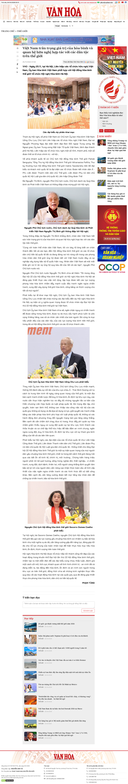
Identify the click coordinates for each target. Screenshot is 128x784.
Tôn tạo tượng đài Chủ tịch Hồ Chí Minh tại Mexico (57, 684)
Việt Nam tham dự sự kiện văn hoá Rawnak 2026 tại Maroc (60, 708)
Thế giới (57, 26)
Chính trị (9, 21)
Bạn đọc (110, 21)
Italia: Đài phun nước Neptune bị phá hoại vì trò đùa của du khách (63, 636)
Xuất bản (28, 21)
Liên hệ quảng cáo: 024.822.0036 (54, 778)
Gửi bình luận (88, 611)
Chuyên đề (95, 21)
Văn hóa (15, 21)
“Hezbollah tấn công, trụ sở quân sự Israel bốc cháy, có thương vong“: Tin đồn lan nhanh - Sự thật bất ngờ (64, 697)
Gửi (101, 131)
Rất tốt (104, 121)
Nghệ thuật (56, 21)
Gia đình (48, 21)
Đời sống (69, 21)
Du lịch (42, 21)
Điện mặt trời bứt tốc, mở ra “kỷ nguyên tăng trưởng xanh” (116, 185)
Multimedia (64, 26)
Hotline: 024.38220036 (87, 2)
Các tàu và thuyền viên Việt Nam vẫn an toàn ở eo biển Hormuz (62, 660)
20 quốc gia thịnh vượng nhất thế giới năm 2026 (56, 623)
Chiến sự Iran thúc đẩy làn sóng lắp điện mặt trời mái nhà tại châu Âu (64, 672)
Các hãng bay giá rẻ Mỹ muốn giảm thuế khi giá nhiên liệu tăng (62, 720)
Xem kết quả (109, 131)
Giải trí (63, 21)
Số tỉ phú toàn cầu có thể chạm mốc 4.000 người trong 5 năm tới (62, 648)
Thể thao (36, 21)
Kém (103, 126)
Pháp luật (103, 21)
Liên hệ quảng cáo (105, 2)
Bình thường (106, 124)
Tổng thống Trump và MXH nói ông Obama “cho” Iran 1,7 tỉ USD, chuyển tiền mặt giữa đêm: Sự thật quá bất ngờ (62, 734)
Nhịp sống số (117, 21)
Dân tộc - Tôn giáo (84, 21)
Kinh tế (75, 21)
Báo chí (22, 21)
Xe (124, 21)
